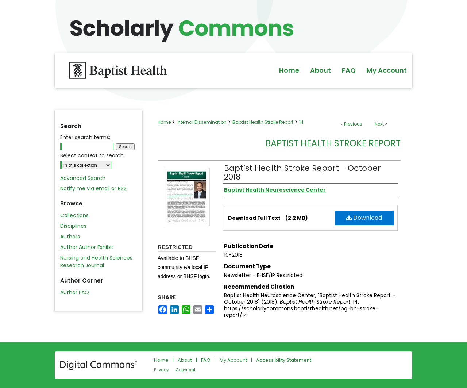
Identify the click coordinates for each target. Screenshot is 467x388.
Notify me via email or (93, 188)
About (185, 360)
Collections (74, 215)
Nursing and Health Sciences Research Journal (96, 261)
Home (164, 122)
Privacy (161, 370)
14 (301, 122)
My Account (233, 360)
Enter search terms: (85, 137)
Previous (353, 124)
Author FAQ (74, 292)
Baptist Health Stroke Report (262, 122)
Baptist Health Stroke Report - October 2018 (302, 172)
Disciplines (73, 226)
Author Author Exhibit (86, 247)
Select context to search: (92, 155)
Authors (70, 236)
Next (379, 124)
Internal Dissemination (202, 122)
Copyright (185, 370)
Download (364, 218)
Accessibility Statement (283, 360)
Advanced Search (82, 178)
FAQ (206, 360)
